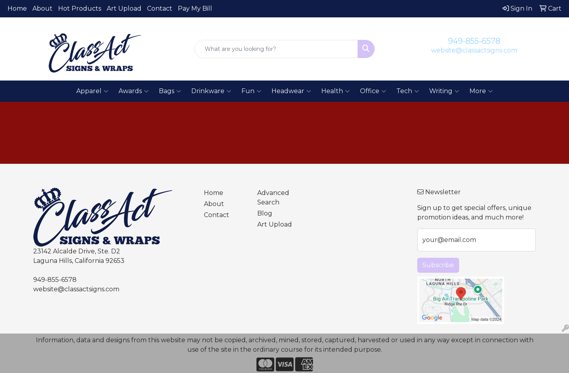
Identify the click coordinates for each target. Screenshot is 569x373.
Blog (264, 213)
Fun (251, 91)
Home (17, 8)
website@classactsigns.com (474, 50)
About (42, 8)
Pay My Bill (195, 8)
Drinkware (211, 91)
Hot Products (79, 8)
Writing (444, 91)
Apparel (92, 91)
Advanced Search (273, 197)
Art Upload (124, 8)
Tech (407, 91)
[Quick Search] (276, 49)
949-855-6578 (474, 41)
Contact (159, 8)
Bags (170, 91)
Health (335, 91)
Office (373, 91)
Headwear (291, 91)
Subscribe (438, 265)
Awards (134, 91)
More (481, 91)
